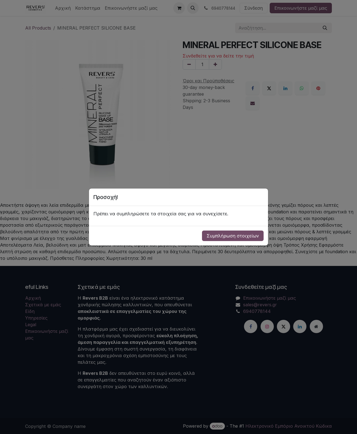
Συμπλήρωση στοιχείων (233, 236)
